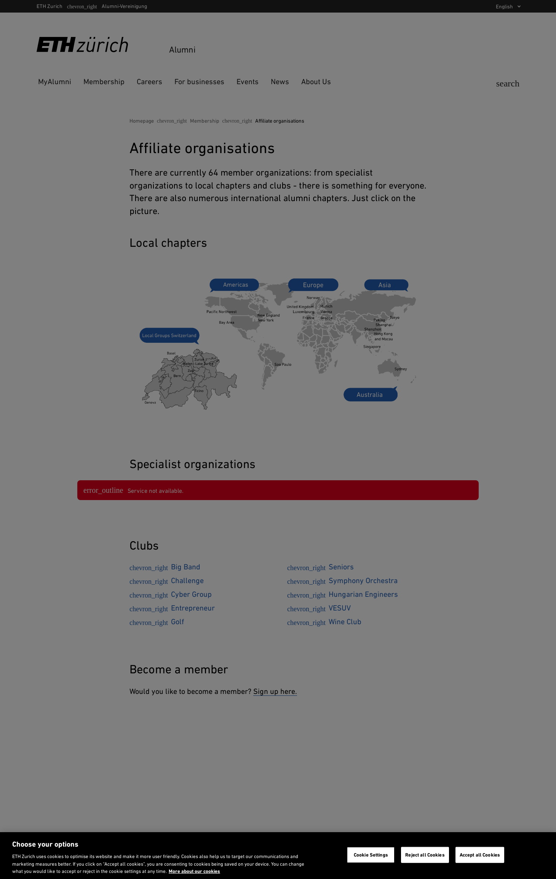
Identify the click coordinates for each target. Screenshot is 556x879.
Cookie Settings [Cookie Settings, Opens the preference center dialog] (371, 855)
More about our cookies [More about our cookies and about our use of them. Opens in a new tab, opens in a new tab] (194, 871)
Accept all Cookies (480, 855)
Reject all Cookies (424, 855)
